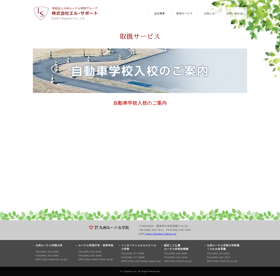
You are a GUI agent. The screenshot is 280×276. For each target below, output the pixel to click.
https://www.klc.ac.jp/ (54, 259)
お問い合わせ (234, 13)
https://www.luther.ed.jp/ (99, 259)
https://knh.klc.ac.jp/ (225, 261)
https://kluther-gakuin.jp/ (161, 234)
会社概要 (159, 13)
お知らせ (209, 13)
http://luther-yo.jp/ (181, 261)
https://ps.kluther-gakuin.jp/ (144, 261)
